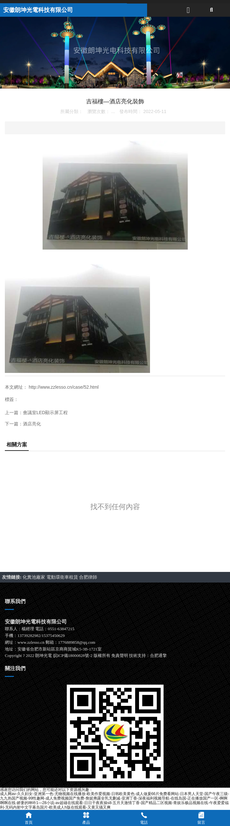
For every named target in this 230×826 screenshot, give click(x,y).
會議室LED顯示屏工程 (45, 412)
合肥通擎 (158, 655)
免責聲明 (119, 655)
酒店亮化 (32, 423)
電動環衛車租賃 (62, 577)
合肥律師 (88, 577)
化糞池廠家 (34, 577)
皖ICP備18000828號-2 (73, 655)
